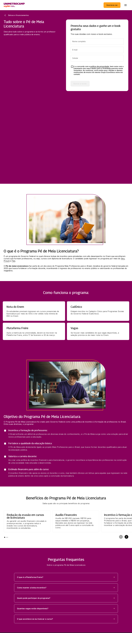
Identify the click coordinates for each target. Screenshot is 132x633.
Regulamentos (9, 610)
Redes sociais (10, 592)
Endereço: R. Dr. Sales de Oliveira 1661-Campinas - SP (27, 615)
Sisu (123, 175)
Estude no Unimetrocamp (16, 576)
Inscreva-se (112, 5)
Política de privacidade (12, 606)
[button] (66, 494)
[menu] (125, 5)
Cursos (7, 570)
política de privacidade (99, 66)
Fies (13, 177)
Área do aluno (11, 587)
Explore (7, 581)
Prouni (7, 177)
